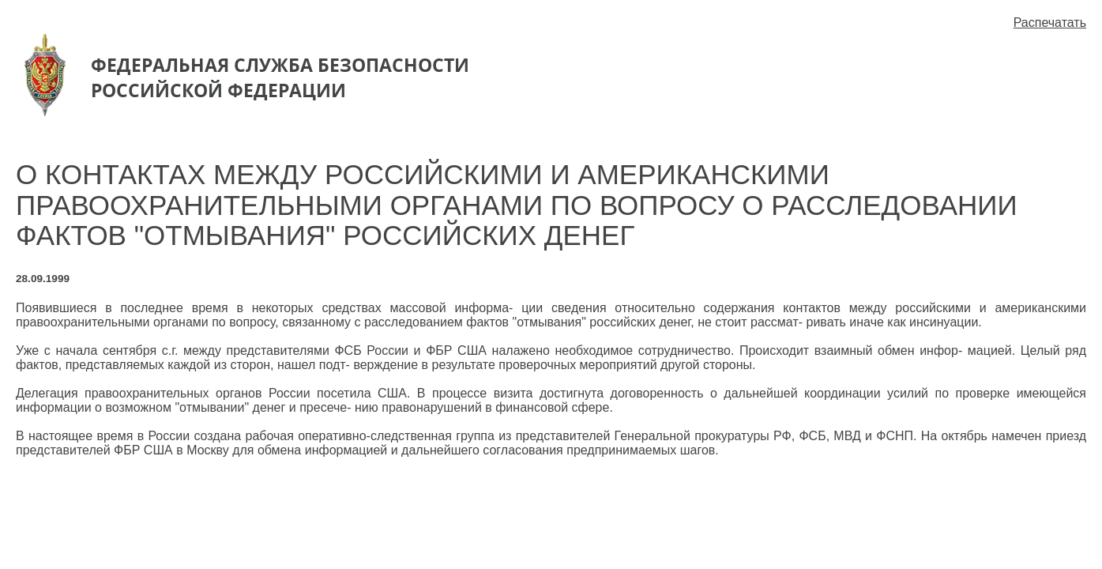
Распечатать (1050, 22)
